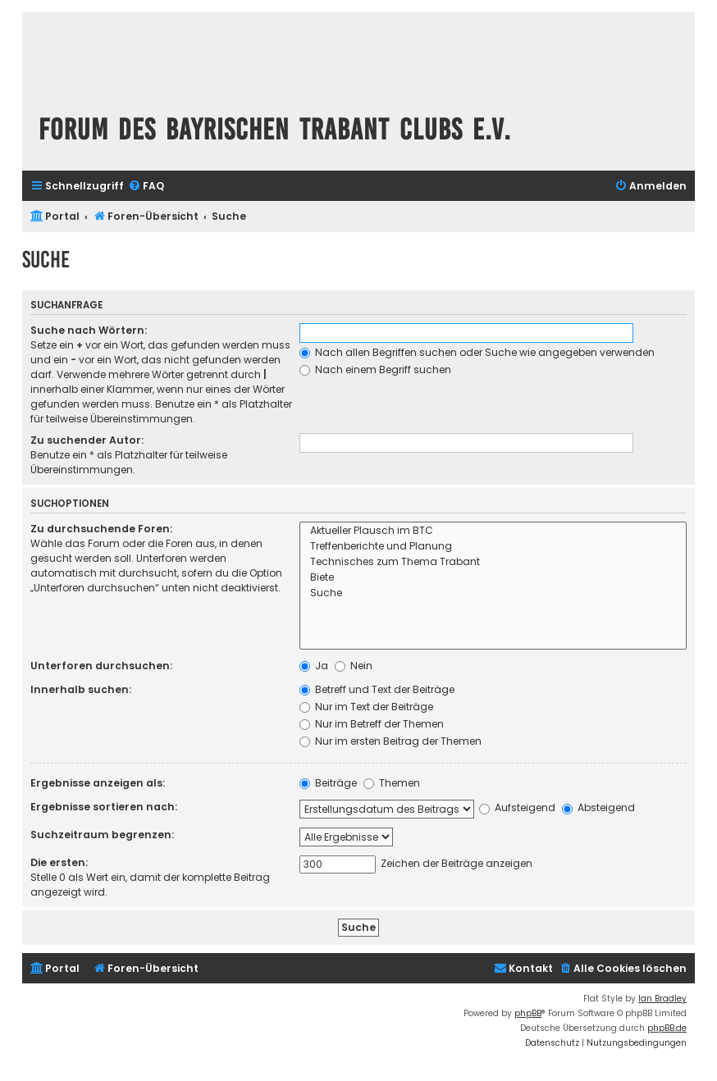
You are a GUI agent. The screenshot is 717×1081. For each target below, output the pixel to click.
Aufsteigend (517, 807)
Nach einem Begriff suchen (375, 369)
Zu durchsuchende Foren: (101, 529)
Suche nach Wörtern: (88, 330)
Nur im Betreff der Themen (371, 724)
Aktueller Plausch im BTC (493, 531)
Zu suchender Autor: (87, 440)
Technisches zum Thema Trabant (493, 562)
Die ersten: (59, 862)
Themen (391, 783)
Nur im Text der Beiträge (366, 707)
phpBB (527, 1013)
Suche (493, 593)
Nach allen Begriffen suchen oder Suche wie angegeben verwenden (477, 352)
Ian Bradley (662, 998)
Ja (313, 666)
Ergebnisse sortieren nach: (103, 807)
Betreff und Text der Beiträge (376, 689)
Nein (353, 666)
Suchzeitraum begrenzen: (102, 835)
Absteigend (598, 807)
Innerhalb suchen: (80, 689)
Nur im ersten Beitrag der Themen (390, 741)
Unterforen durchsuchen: (101, 666)
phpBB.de (667, 1028)
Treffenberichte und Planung (493, 546)
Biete (493, 578)
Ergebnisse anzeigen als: (97, 783)
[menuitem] (146, 187)
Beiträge (328, 783)
